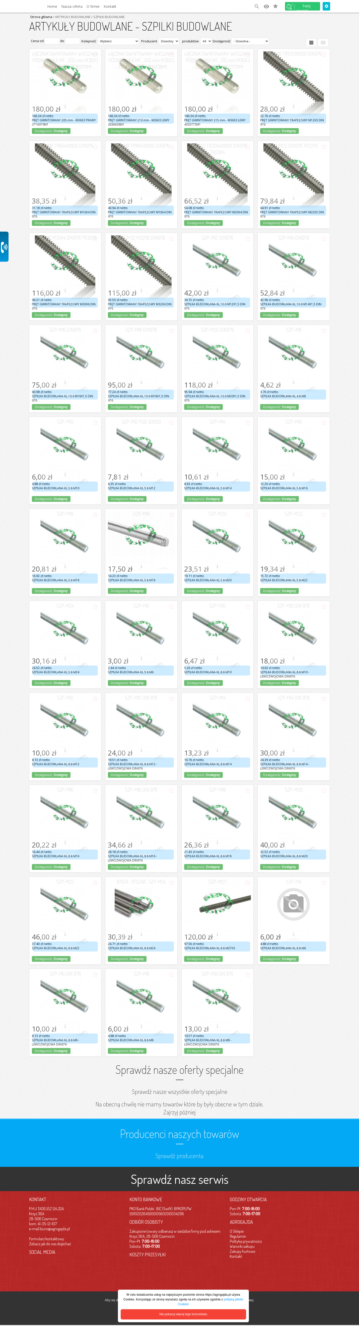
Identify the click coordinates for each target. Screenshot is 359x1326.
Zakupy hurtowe (242, 1251)
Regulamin (238, 1236)
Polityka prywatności (246, 1241)
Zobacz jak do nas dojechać (50, 1243)
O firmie (93, 6)
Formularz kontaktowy (46, 1238)
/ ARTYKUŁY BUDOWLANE (71, 17)
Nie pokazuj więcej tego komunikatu (183, 1314)
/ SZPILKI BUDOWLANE (108, 17)
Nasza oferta (72, 6)
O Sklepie (237, 1231)
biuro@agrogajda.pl (55, 1228)
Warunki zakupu (242, 1246)
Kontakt (110, 6)
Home (52, 6)
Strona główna (41, 17)
